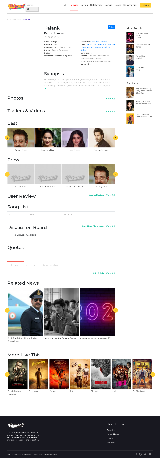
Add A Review (96, 195)
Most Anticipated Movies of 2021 (96, 338)
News (117, 5)
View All (110, 99)
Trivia (14, 265)
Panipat (52, 391)
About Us (111, 430)
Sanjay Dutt (92, 44)
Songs (108, 5)
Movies (74, 4)
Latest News (113, 434)
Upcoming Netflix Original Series (59, 338)
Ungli (114, 391)
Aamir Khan (141, 56)
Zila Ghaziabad (138, 391)
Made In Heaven (143, 45)
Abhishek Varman (98, 41)
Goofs (30, 265)
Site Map (111, 443)
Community (130, 5)
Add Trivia (98, 273)
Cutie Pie (140, 67)
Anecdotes (50, 265)
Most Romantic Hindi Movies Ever (144, 115)
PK (71, 391)
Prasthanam (34, 391)
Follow (111, 27)
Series (84, 5)
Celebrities (96, 5)
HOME (10, 19)
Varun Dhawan (94, 47)
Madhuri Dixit (104, 44)
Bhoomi (94, 391)
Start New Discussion (93, 226)
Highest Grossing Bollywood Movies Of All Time (144, 90)
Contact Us (112, 438)
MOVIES (17, 19)
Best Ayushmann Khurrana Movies (143, 102)
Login (145, 5)
